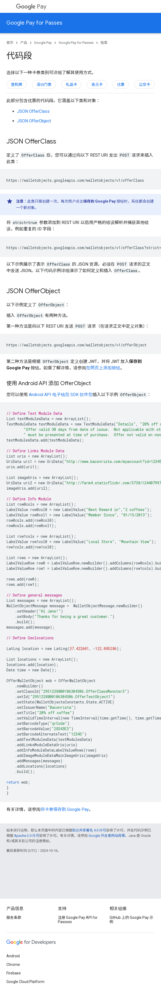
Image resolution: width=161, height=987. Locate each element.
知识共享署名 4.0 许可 (89, 830)
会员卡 (97, 84)
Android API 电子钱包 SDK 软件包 (60, 394)
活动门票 (44, 84)
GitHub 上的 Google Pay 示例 (131, 919)
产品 (23, 43)
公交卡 (144, 84)
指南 (103, 43)
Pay (31, 6)
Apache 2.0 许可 (26, 836)
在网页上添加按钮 (103, 367)
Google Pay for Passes (34, 23)
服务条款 (13, 917)
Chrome (13, 964)
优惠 (120, 84)
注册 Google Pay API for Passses (78, 919)
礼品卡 (71, 84)
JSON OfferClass (33, 111)
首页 (9, 43)
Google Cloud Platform (25, 982)
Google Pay (43, 43)
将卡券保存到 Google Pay (65, 809)
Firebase (13, 973)
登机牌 (16, 84)
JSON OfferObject (34, 120)
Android (13, 956)
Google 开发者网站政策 (106, 836)
